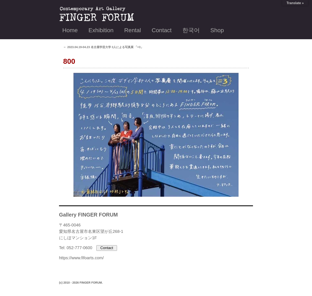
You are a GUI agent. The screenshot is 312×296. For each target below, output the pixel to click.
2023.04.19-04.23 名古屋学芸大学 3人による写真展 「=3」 (103, 47)
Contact (162, 30)
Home (70, 30)
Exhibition (101, 30)
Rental (132, 30)
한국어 (191, 30)
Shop (217, 30)
